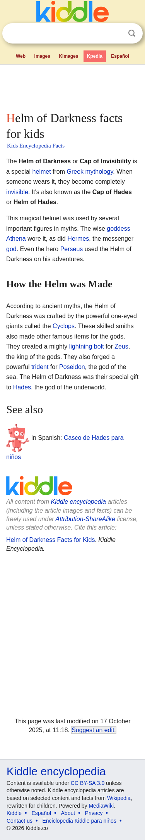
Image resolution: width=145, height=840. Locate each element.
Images (42, 56)
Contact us (19, 821)
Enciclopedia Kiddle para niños (79, 821)
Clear (116, 33)
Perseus (71, 249)
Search (132, 33)
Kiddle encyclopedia (78, 501)
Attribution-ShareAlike (85, 519)
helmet (41, 171)
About (68, 813)
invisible (17, 192)
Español (120, 56)
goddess (118, 228)
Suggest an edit (93, 730)
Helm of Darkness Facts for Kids (50, 540)
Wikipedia (119, 798)
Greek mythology (90, 171)
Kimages (68, 56)
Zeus (121, 346)
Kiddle (14, 813)
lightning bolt (86, 346)
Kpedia (94, 56)
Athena (16, 238)
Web (21, 56)
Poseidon (72, 367)
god (11, 249)
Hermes (78, 238)
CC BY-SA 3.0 (87, 783)
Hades (22, 387)
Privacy (94, 813)
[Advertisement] (72, 86)
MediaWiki (101, 806)
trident (39, 367)
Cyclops (64, 326)
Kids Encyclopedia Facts (36, 146)
